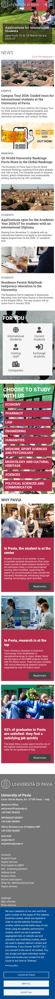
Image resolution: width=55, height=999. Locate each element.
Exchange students (39, 354)
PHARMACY (14, 413)
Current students (39, 337)
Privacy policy (11, 965)
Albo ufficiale (8, 901)
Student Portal (8, 858)
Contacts (6, 854)
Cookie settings (26, 975)
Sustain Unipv (8, 876)
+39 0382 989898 (10, 821)
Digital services (9, 862)
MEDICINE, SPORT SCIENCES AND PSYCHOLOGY (26, 451)
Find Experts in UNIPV (12, 865)
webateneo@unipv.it (12, 843)
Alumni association (11, 879)
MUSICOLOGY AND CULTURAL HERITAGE (27, 464)
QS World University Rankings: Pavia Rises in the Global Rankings (26, 160)
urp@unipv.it (8, 839)
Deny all (26, 983)
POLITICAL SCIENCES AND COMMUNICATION (24, 485)
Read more (39, 586)
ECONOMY (13, 404)
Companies (15, 370)
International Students (15, 337)
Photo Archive (8, 905)
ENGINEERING (15, 431)
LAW (8, 422)
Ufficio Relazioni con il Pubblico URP (20, 826)
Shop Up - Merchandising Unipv (17, 882)
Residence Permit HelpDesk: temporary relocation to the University (22, 286)
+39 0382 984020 (10, 812)
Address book (8, 872)
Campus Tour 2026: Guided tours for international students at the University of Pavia (27, 99)
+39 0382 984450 (10, 830)
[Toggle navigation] (51, 5)
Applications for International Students (27, 29)
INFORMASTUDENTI (12, 817)
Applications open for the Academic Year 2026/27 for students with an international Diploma (27, 223)
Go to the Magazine (42, 56)
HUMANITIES (15, 440)
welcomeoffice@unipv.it (14, 808)
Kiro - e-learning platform (14, 868)
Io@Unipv (6, 898)
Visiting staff (16, 354)
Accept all (26, 992)
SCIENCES (12, 475)
